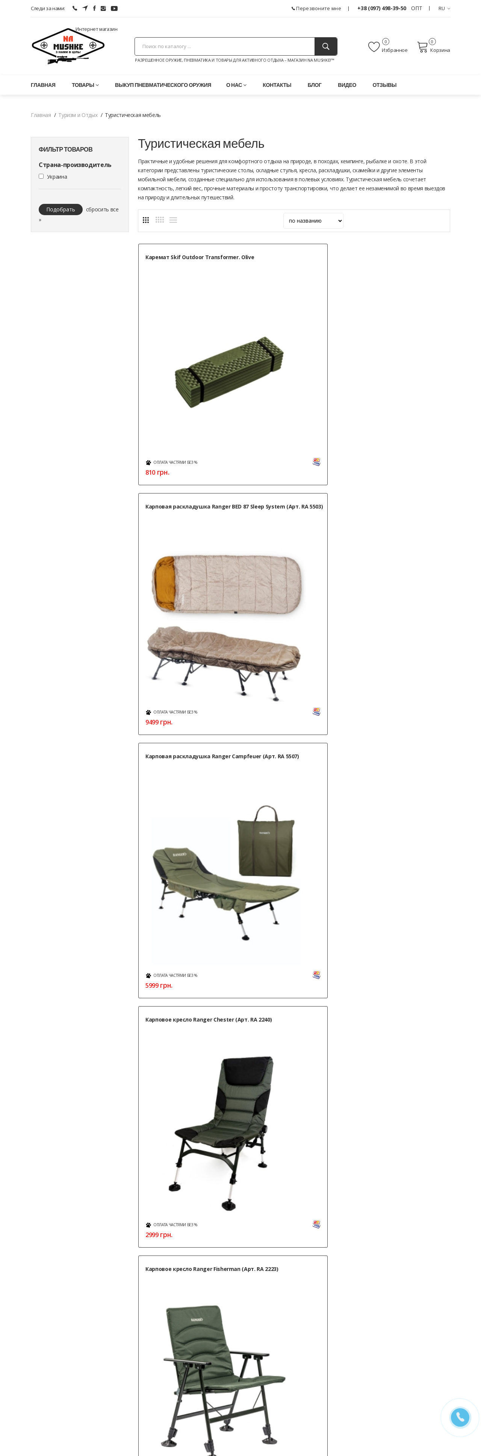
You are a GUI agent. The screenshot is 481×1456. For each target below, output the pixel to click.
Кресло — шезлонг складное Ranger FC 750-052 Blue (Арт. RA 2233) (401, 438)
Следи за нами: (48, 8)
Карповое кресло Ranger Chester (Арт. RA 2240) (178, 434)
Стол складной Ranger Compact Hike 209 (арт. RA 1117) (188, 934)
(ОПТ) (38, 1340)
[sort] (313, 221)
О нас (236, 85)
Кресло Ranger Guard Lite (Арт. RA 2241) (401, 601)
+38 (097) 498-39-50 (382, 8)
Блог (315, 85)
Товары (85, 85)
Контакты (277, 85)
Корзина (433, 47)
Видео (347, 85)
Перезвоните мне (316, 8)
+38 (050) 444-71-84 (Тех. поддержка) (75, 1350)
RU (444, 8)
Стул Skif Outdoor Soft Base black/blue (396, 934)
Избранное (388, 47)
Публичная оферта (197, 1414)
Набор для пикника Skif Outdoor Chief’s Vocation (177, 767)
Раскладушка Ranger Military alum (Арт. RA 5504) (292, 767)
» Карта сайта (333, 1359)
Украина (57, 176)
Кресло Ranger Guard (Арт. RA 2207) (292, 601)
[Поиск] (326, 46)
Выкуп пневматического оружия (163, 85)
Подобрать (60, 209)
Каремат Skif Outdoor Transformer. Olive (174, 261)
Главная (43, 85)
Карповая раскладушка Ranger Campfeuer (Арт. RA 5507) (402, 261)
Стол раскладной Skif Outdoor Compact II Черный (401, 767)
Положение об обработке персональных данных (233, 1405)
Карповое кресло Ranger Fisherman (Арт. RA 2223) (286, 434)
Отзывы (385, 85)
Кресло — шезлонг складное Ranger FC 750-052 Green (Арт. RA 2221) (188, 605)
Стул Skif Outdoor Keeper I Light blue (295, 934)
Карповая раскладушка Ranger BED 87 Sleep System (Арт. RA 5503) (295, 265)
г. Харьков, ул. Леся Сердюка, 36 (70, 1297)
